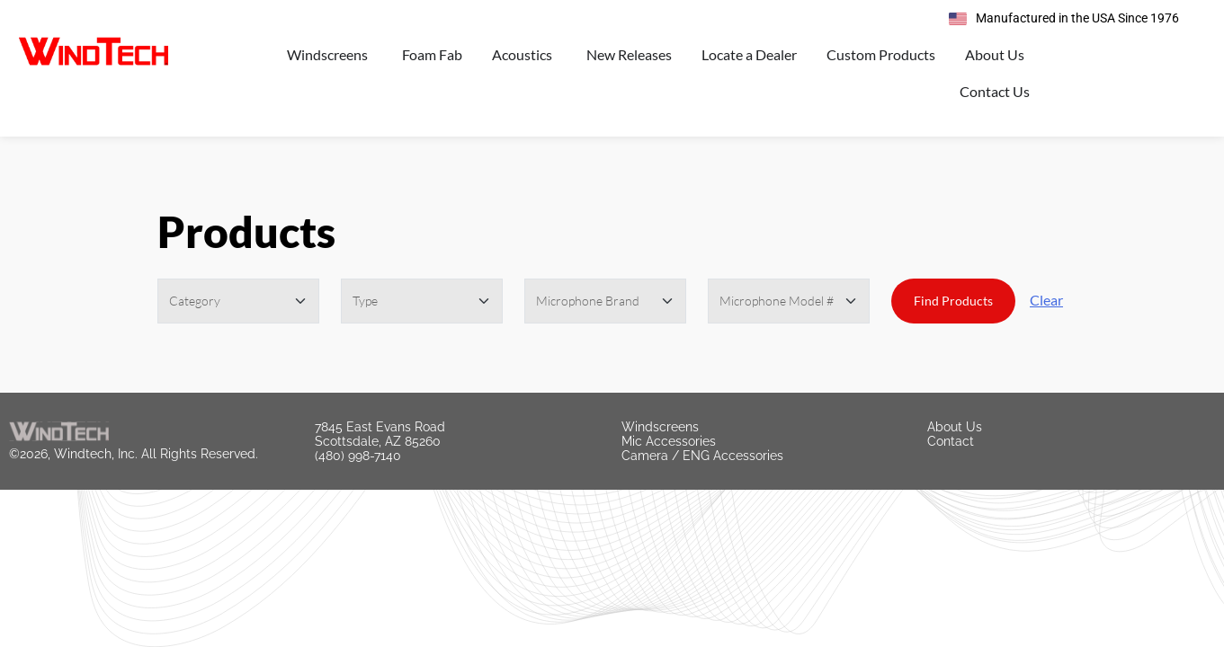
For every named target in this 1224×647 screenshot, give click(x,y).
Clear (1046, 299)
